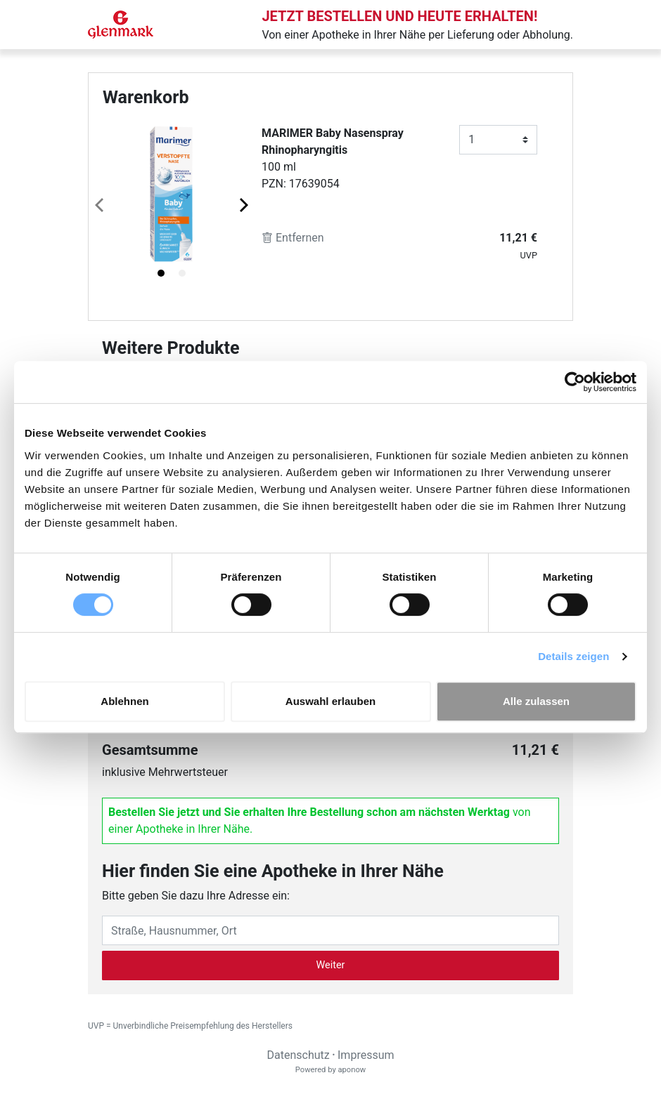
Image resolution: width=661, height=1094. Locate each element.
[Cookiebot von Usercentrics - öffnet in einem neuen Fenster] (574, 382)
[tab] (161, 273)
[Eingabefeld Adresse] (330, 930)
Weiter (330, 965)
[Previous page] (100, 204)
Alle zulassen (536, 701)
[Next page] (242, 204)
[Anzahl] (498, 139)
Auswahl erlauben (330, 701)
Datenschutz (298, 1055)
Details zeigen (573, 656)
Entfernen (293, 237)
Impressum (366, 1055)
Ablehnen (124, 701)
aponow (352, 1069)
